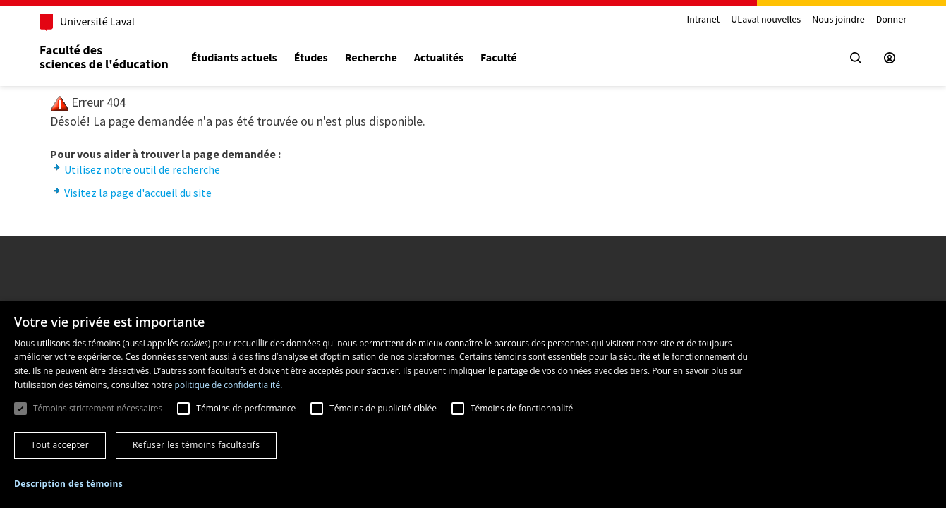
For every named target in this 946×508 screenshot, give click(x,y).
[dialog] (473, 404)
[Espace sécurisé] (889, 58)
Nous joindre (838, 20)
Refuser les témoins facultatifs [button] (196, 445)
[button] (68, 483)
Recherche (371, 58)
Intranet (703, 20)
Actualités (438, 58)
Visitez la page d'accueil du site (138, 193)
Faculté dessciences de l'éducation (104, 57)
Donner (891, 20)
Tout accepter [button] (60, 445)
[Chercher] (856, 58)
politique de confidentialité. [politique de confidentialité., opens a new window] (229, 385)
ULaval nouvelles (766, 20)
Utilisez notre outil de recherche (142, 169)
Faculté (498, 58)
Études (311, 58)
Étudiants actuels (234, 58)
